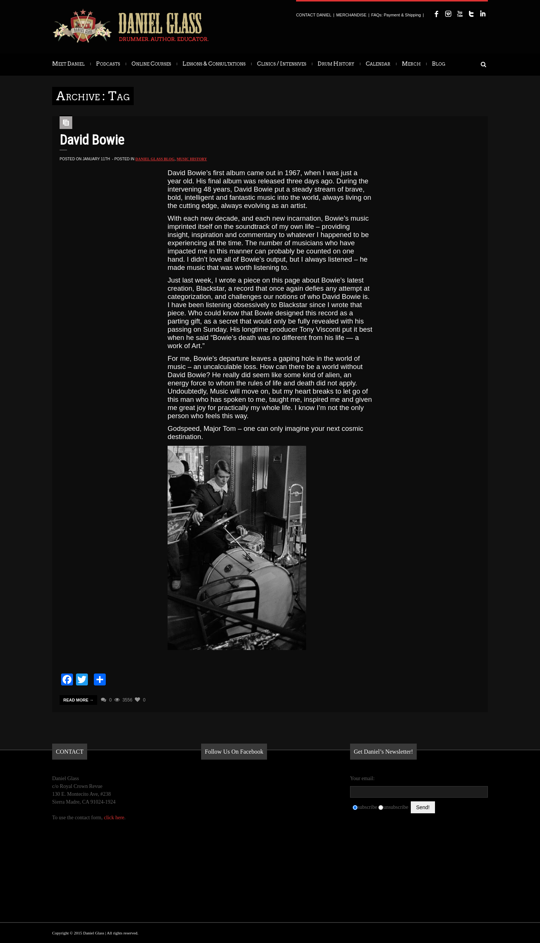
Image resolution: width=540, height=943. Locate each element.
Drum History (336, 63)
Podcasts (108, 63)
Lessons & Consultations (213, 63)
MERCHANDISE (351, 15)
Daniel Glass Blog (155, 159)
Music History (192, 159)
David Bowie (92, 140)
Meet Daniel (68, 63)
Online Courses (151, 63)
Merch (411, 63)
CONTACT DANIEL (313, 15)
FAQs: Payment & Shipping (396, 15)
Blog (438, 63)
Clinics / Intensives (281, 63)
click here (114, 817)
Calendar (378, 63)
